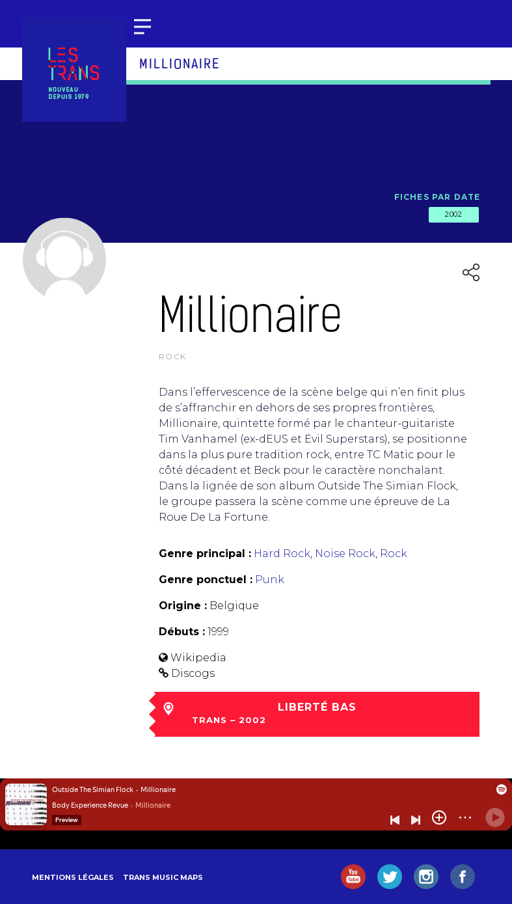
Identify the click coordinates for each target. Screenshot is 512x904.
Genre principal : (205, 553)
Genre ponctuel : (205, 579)
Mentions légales (73, 877)
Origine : (183, 605)
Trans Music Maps (163, 877)
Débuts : (182, 631)
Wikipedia (198, 657)
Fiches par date (437, 197)
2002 (453, 214)
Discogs (193, 673)
